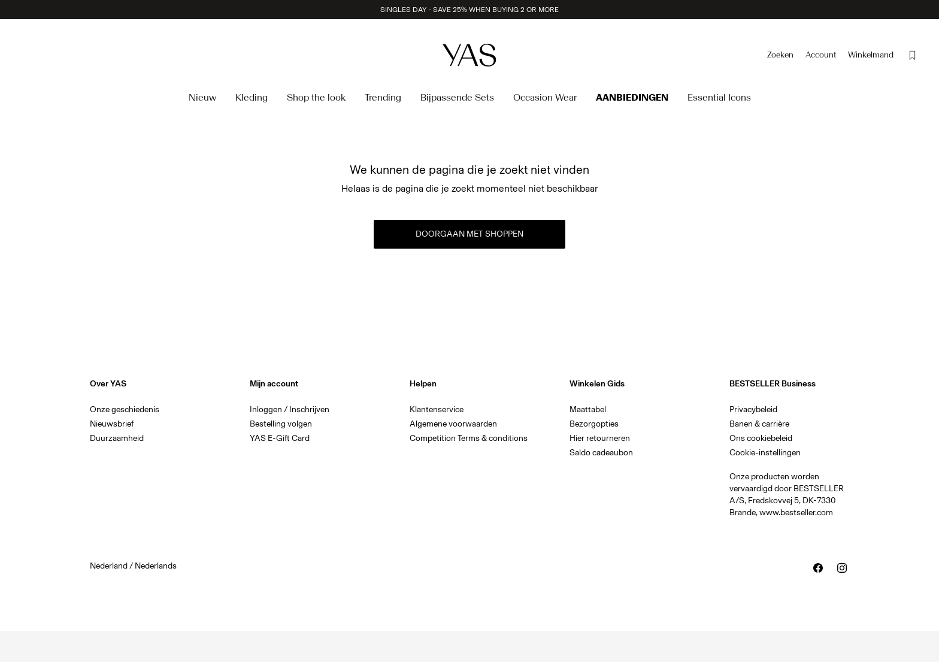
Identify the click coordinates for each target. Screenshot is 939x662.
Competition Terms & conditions (469, 438)
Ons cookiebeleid (760, 438)
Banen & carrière (759, 424)
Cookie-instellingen (765, 453)
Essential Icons (719, 97)
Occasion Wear (545, 97)
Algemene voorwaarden (453, 424)
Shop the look (316, 97)
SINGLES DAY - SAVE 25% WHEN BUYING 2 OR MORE (469, 9)
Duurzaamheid (117, 438)
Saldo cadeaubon (601, 453)
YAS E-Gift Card (280, 438)
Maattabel (588, 409)
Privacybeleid (753, 409)
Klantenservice (437, 409)
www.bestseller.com (796, 512)
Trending (383, 97)
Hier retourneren (600, 438)
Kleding (251, 97)
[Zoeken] (780, 55)
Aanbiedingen (632, 97)
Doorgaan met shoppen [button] (469, 234)
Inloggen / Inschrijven (289, 409)
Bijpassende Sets (457, 97)
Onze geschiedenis (124, 409)
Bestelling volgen (281, 424)
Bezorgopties (594, 424)
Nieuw (202, 97)
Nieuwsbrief (112, 424)
